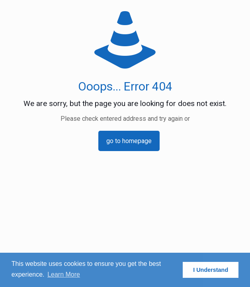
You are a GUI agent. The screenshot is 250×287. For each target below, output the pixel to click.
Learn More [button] (63, 274)
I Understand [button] (210, 270)
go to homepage (129, 141)
